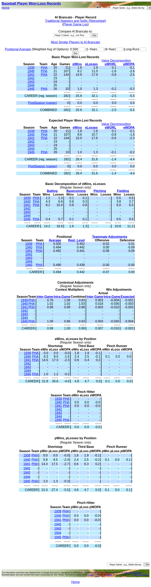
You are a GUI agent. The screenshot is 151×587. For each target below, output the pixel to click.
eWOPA (128, 127)
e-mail (90, 575)
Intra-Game (62, 296)
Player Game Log (75, 24)
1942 (31, 78)
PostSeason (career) (42, 103)
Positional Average (18, 49)
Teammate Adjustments (109, 236)
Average (55, 240)
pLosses (91, 64)
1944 (31, 85)
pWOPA (128, 64)
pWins (77, 64)
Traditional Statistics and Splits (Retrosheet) (75, 21)
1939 (31, 67)
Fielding (123, 191)
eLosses (91, 127)
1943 (31, 81)
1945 (31, 88)
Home (5, 7)
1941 (31, 74)
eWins (77, 127)
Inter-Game (45, 296)
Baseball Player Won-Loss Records (31, 3)
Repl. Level (76, 240)
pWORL (110, 64)
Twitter (109, 575)
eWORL (110, 127)
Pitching (100, 191)
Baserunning (76, 191)
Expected (128, 296)
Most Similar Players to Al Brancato (75, 42)
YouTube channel (140, 575)
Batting (52, 191)
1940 (31, 71)
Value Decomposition (116, 60)
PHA (44, 67)
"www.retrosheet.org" (132, 573)
